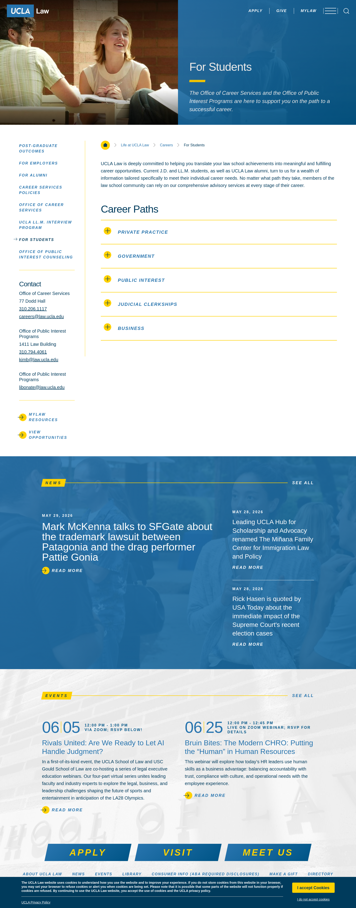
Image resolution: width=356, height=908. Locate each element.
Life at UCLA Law (135, 145)
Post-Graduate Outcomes (38, 148)
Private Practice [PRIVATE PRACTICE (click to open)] (136, 231)
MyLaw (298, 11)
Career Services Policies (40, 190)
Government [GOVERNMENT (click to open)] (129, 255)
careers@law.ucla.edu (41, 316)
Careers (166, 145)
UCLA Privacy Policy (35, 902)
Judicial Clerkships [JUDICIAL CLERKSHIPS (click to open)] (140, 303)
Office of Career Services (41, 207)
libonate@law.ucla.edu (41, 387)
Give (270, 11)
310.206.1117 (33, 308)
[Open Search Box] (346, 11)
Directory (320, 874)
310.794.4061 (33, 351)
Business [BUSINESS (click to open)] (124, 327)
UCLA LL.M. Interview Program (45, 225)
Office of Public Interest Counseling (46, 254)
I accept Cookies (313, 888)
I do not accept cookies (313, 899)
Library (132, 874)
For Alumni (33, 175)
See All (303, 483)
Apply (244, 11)
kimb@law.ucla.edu (38, 359)
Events (103, 874)
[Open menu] (328, 11)
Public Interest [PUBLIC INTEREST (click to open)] (134, 279)
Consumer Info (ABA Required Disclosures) (205, 874)
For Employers (38, 163)
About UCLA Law (42, 874)
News (78, 874)
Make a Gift (283, 874)
